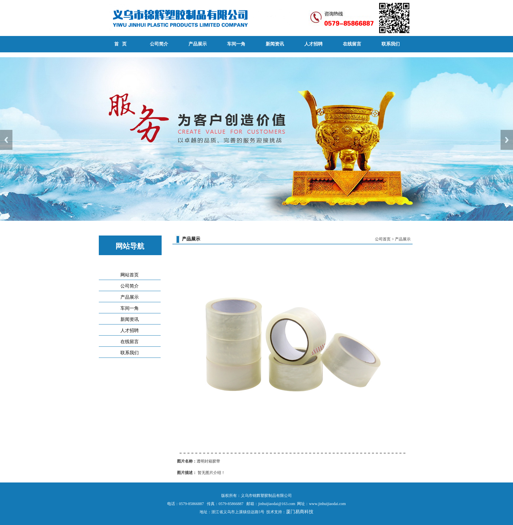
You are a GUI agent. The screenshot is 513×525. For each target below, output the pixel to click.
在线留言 (352, 44)
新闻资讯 (275, 44)
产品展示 (197, 44)
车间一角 (236, 44)
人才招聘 (313, 44)
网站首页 (129, 274)
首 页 (120, 44)
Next (507, 140)
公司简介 (159, 44)
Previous (6, 140)
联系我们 (390, 44)
